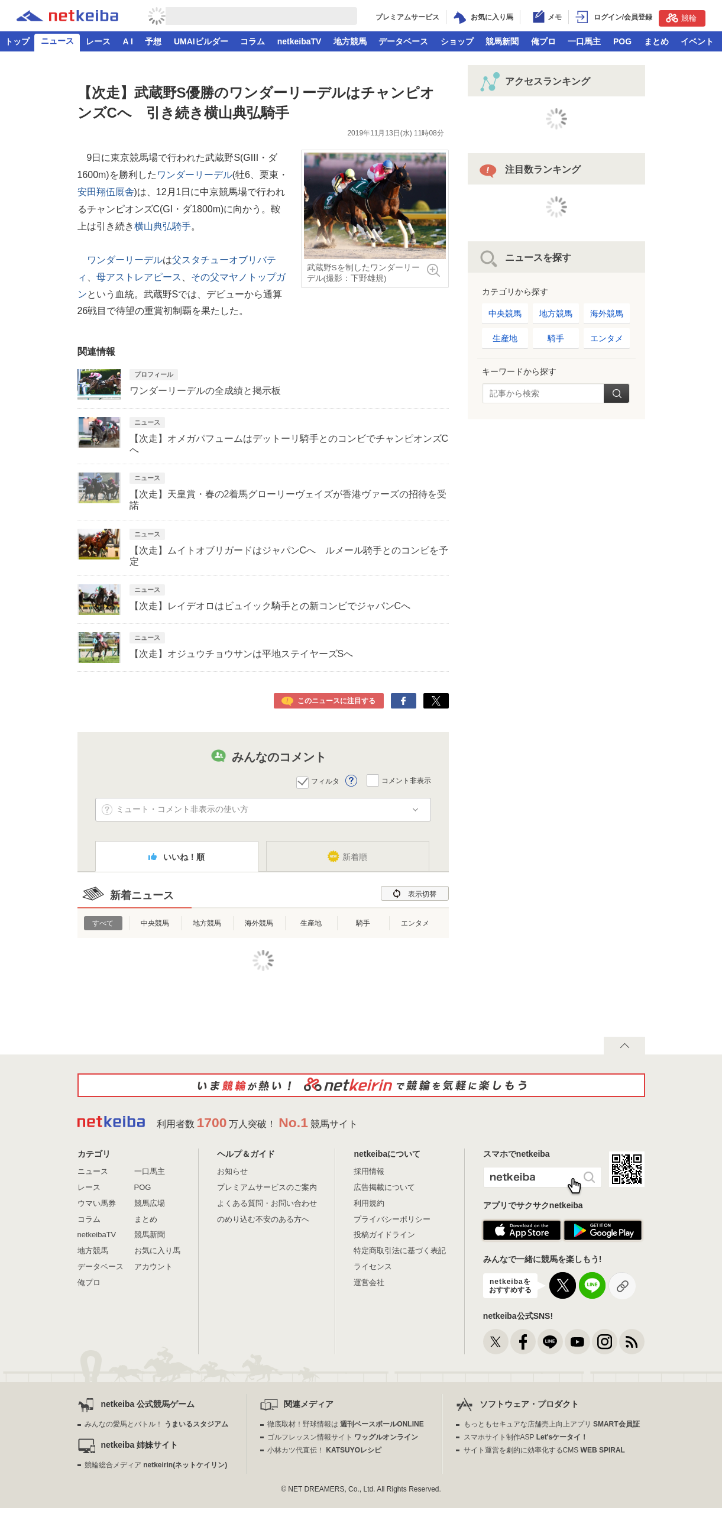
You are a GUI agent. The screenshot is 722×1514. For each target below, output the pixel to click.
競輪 (681, 17)
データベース (403, 41)
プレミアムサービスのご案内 (267, 1187)
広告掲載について (384, 1187)
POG (622, 41)
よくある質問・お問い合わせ (267, 1203)
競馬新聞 (502, 41)
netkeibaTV (299, 41)
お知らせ (232, 1171)
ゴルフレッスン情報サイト (342, 1437)
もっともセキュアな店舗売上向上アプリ (552, 1424)
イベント (697, 41)
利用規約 (369, 1203)
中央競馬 (155, 923)
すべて (103, 923)
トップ (17, 41)
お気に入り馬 (157, 1250)
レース (98, 41)
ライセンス (373, 1266)
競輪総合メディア (156, 1465)
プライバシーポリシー (392, 1219)
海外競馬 (259, 923)
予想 (153, 41)
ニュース (57, 41)
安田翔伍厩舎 (105, 192)
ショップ (457, 41)
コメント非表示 (406, 781)
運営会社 (369, 1282)
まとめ (656, 41)
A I (128, 41)
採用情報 (369, 1171)
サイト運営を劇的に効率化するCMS (544, 1450)
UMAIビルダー (201, 41)
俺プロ (543, 41)
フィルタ (325, 781)
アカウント (153, 1266)
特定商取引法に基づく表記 (400, 1250)
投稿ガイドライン (384, 1234)
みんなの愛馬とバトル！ (156, 1424)
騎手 (363, 923)
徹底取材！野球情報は (345, 1424)
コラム (252, 41)
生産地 (311, 923)
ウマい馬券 (96, 1203)
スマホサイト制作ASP (526, 1437)
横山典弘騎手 (162, 226)
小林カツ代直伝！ (324, 1450)
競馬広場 (149, 1203)
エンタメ (415, 923)
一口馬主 (584, 41)
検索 (616, 393)
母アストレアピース (139, 277)
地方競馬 (350, 41)
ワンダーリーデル (194, 175)
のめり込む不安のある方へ (263, 1219)
